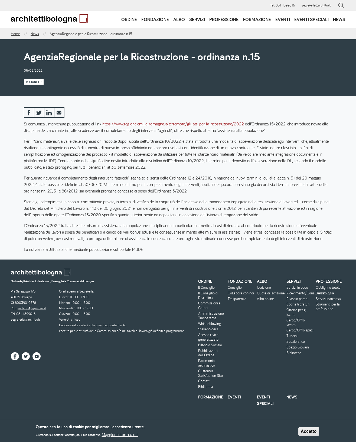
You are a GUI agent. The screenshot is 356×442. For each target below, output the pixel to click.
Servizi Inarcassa (328, 299)
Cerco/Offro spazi (299, 330)
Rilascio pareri (297, 299)
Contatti (204, 381)
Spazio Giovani (297, 347)
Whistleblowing (209, 323)
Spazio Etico (295, 341)
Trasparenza (237, 299)
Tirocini (292, 336)
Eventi (282, 19)
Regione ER (33, 82)
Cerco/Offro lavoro (295, 322)
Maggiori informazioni (120, 436)
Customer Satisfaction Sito (210, 373)
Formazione (257, 19)
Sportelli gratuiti (298, 304)
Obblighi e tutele (328, 287)
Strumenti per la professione (328, 306)
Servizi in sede (297, 287)
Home (15, 33)
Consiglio (235, 287)
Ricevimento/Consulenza (300, 293)
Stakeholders (208, 329)
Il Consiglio (206, 287)
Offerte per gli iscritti (296, 312)
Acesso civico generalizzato (208, 337)
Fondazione (155, 19)
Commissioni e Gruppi (209, 305)
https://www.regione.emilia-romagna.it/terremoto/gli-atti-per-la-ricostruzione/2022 (173, 124)
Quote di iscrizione (271, 293)
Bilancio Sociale (210, 345)
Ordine (129, 19)
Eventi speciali (311, 19)
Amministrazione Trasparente (211, 315)
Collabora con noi (241, 293)
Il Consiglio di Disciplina (208, 295)
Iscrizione (264, 287)
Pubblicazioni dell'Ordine (208, 353)
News (339, 19)
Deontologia (325, 293)
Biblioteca (205, 386)
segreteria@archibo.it (316, 5)
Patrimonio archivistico (206, 363)
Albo (179, 19)
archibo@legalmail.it (32, 308)
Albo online (265, 299)
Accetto (309, 433)
